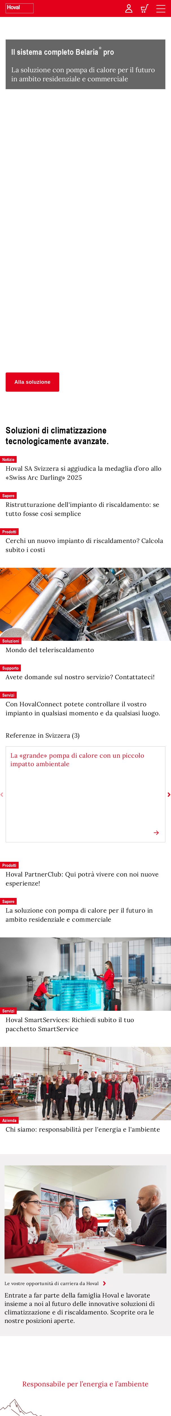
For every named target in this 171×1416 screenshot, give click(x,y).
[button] (32, 382)
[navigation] (161, 8)
